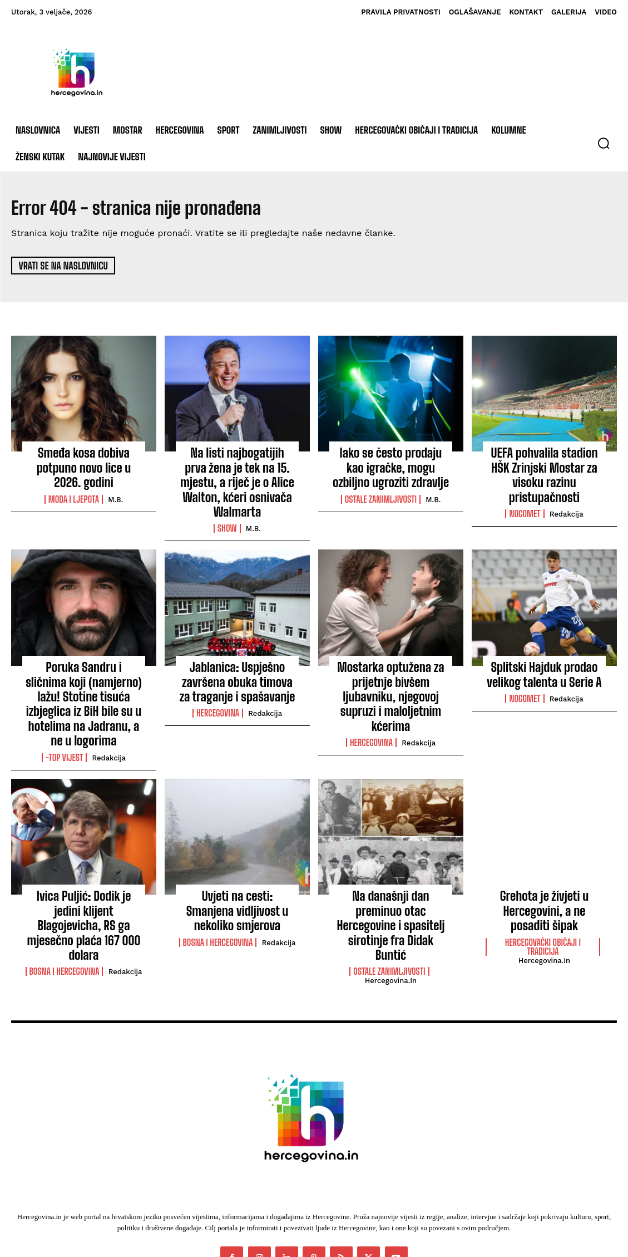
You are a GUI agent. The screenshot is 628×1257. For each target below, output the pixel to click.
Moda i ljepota (73, 480)
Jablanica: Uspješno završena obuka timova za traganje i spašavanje (237, 654)
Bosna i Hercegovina (64, 894)
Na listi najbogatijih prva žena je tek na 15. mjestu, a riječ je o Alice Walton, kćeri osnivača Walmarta (237, 470)
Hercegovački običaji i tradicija (543, 886)
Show (227, 504)
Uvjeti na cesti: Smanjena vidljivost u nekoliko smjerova (237, 848)
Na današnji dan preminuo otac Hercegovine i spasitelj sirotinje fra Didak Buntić (390, 854)
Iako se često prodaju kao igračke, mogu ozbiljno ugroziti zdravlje (391, 464)
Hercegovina (217, 680)
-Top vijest (64, 705)
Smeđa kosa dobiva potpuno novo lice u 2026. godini (83, 458)
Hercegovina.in (391, 891)
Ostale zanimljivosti (381, 492)
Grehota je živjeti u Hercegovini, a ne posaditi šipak (544, 854)
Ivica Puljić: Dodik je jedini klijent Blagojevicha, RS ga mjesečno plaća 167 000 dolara (84, 860)
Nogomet (524, 492)
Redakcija (567, 492)
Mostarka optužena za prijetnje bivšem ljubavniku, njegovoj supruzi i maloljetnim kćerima (391, 660)
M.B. (115, 481)
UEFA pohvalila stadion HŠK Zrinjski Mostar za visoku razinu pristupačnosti (544, 464)
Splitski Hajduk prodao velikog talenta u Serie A (544, 648)
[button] (603, 143)
